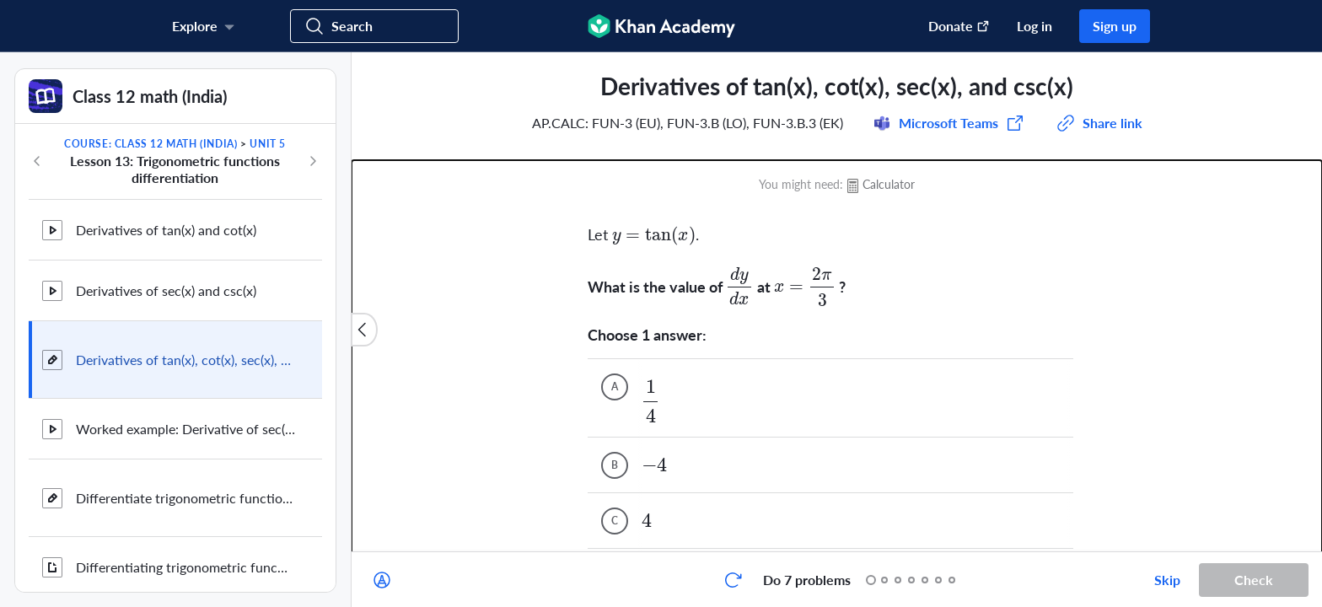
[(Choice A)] (614, 258)
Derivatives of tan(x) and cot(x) (166, 230)
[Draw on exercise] (382, 580)
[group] (837, 301)
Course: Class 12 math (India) (150, 143)
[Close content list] (364, 329)
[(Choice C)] (614, 392)
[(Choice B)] (614, 337)
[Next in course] (313, 161)
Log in (1034, 26)
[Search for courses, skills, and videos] (374, 26)
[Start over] (733, 580)
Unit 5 (268, 143)
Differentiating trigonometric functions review (185, 567)
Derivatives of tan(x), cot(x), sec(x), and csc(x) (185, 360)
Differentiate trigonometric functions (185, 498)
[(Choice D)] (614, 448)
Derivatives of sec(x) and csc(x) (166, 290)
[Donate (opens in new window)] (950, 26)
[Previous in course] (37, 161)
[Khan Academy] (661, 26)
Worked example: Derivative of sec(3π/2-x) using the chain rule (185, 429)
